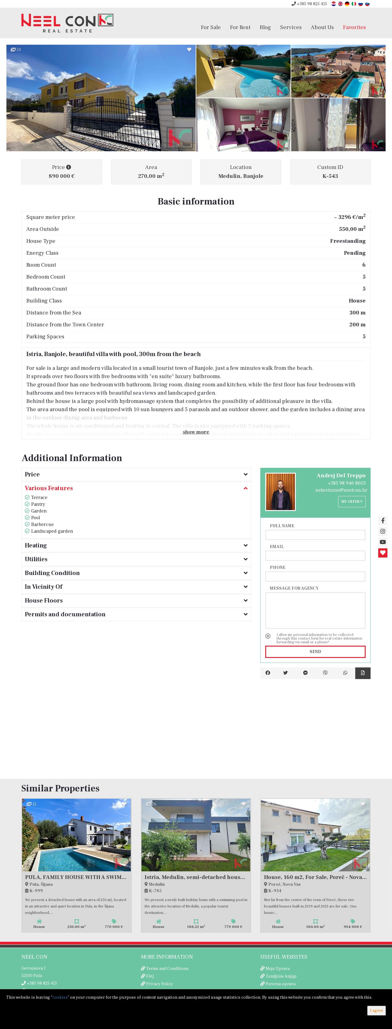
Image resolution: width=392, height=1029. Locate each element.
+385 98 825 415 (309, 4)
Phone (277, 567)
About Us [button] (322, 27)
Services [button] (291, 27)
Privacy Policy (159, 984)
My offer (351, 501)
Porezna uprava (281, 984)
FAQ (150, 976)
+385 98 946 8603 (347, 483)
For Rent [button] (240, 27)
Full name (282, 525)
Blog (265, 27)
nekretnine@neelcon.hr (341, 490)
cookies (60, 997)
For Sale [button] (211, 27)
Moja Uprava (278, 968)
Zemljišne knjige (281, 976)
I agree (376, 1010)
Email (277, 546)
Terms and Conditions (167, 968)
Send (315, 652)
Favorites (354, 27)
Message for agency (294, 588)
